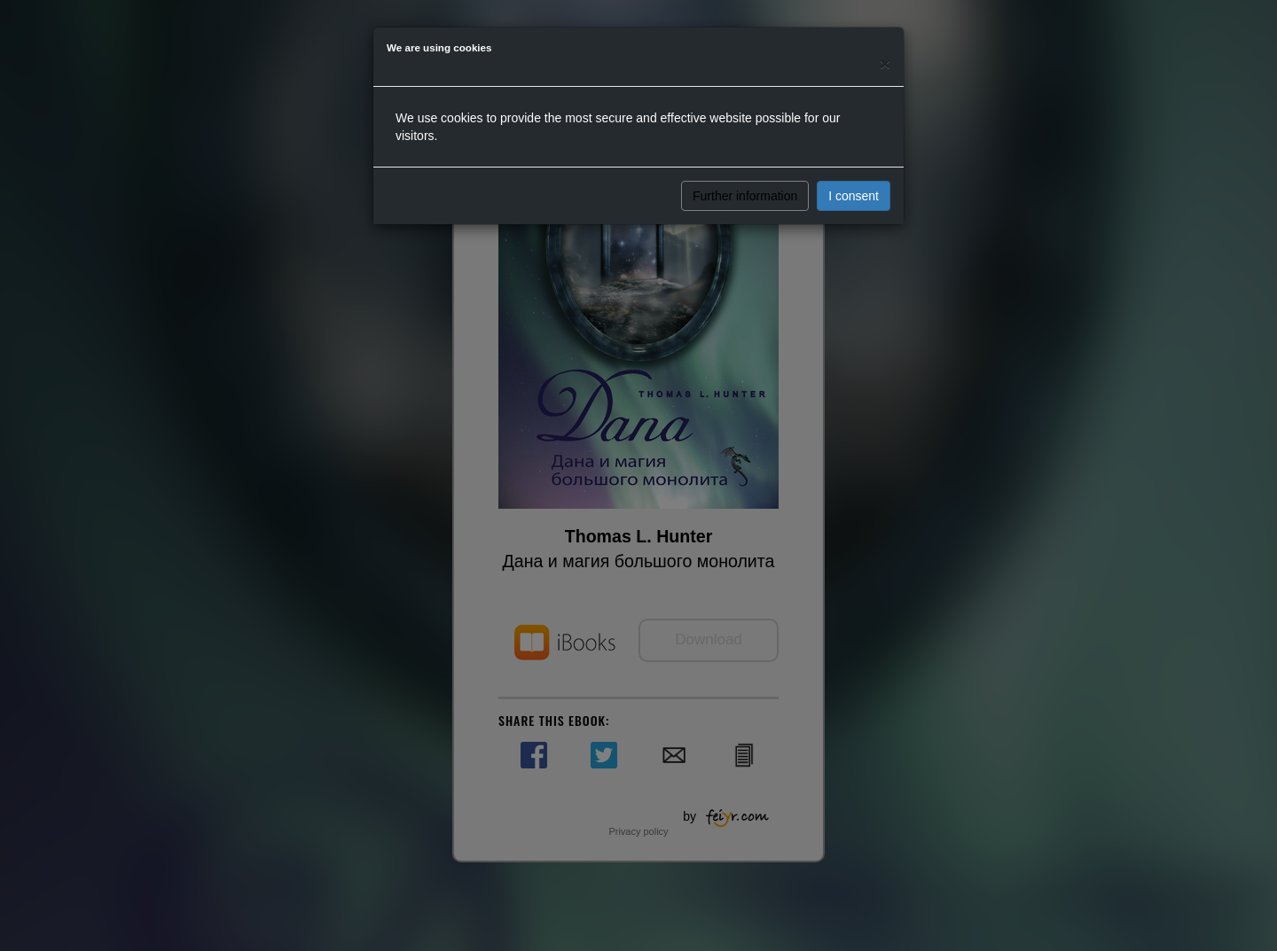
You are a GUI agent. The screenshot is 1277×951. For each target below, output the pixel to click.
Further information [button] (745, 196)
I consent (853, 196)
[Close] (885, 63)
